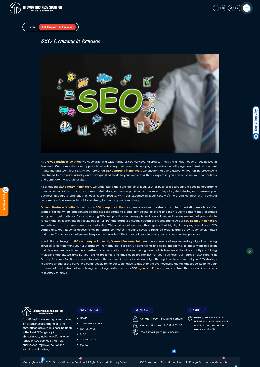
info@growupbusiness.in (163, 332)
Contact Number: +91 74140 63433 (161, 325)
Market (84, 344)
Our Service (88, 328)
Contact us (88, 339)
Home (32, 27)
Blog (83, 334)
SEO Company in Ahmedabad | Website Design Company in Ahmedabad (184, 362)
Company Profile (91, 323)
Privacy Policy (118, 362)
